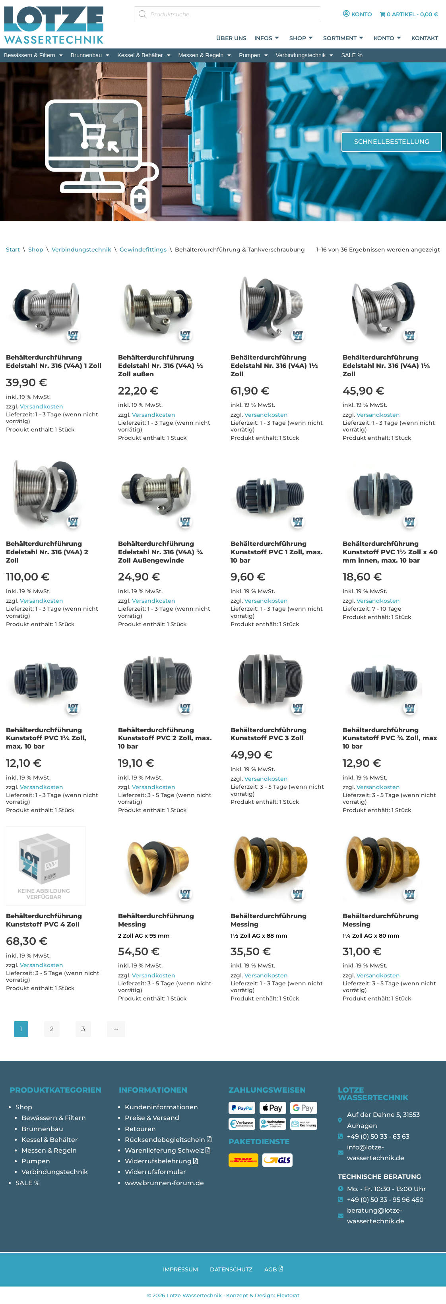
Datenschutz (231, 1269)
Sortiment (343, 38)
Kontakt (424, 38)
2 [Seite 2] (52, 1029)
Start (13, 249)
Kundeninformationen (161, 1107)
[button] (33, 55)
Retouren (140, 1129)
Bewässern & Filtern (33, 55)
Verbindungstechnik (305, 55)
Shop (301, 38)
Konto (387, 38)
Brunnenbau (90, 55)
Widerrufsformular (155, 1172)
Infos (266, 38)
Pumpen (253, 55)
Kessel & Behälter (143, 55)
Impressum (180, 1269)
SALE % (352, 55)
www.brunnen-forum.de (164, 1183)
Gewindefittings (143, 249)
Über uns (231, 38)
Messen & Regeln (204, 55)
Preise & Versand (152, 1118)
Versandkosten (41, 406)
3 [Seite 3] (83, 1029)
